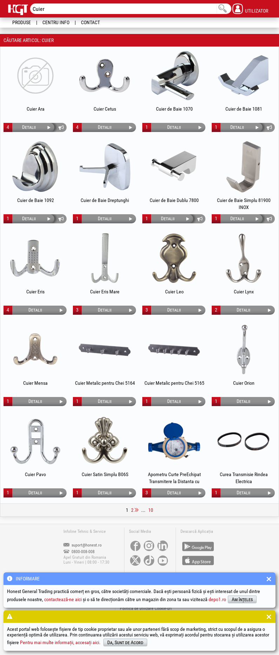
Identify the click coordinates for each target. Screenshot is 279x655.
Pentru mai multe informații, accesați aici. (60, 642)
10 (150, 510)
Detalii (29, 127)
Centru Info (55, 22)
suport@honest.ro (82, 545)
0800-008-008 (79, 551)
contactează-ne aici (63, 599)
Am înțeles (242, 599)
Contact (90, 22)
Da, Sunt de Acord (125, 642)
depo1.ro (217, 599)
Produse (21, 22)
